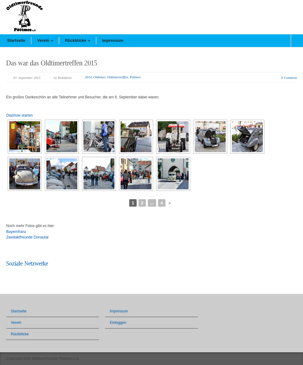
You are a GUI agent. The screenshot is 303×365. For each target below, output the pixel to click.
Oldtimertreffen (117, 77)
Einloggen (118, 322)
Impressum (112, 40)
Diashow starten (19, 115)
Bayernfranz (16, 232)
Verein (45, 40)
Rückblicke (77, 40)
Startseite (16, 40)
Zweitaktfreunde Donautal (27, 237)
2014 (88, 77)
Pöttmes (135, 77)
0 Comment (289, 77)
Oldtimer (99, 77)
